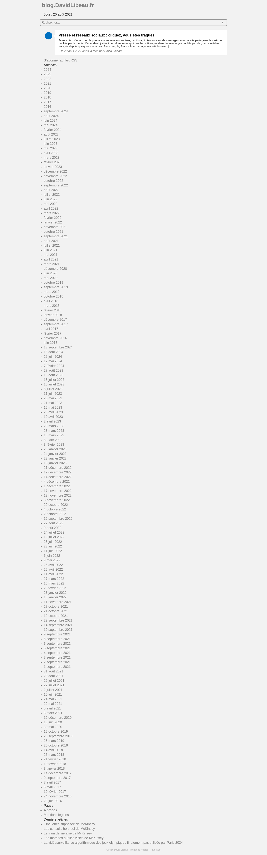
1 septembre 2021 (57, 667)
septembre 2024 (56, 111)
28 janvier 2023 (55, 449)
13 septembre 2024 (58, 347)
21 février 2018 (55, 759)
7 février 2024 (54, 366)
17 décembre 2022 (58, 472)
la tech (94, 51)
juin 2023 (50, 144)
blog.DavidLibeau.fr (68, 5)
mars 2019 (52, 292)
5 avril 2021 (52, 708)
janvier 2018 (53, 315)
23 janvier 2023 (55, 458)
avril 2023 (51, 153)
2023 (47, 74)
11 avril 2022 (53, 574)
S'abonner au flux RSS (61, 60)
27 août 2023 (53, 370)
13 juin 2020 (53, 722)
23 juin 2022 (53, 546)
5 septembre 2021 (57, 648)
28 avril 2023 (53, 412)
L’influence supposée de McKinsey (69, 824)
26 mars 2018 (54, 755)
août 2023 (51, 134)
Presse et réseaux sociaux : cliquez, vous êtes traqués (106, 35)
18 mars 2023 (54, 435)
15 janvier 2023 (55, 463)
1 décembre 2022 (57, 486)
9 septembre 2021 (57, 634)
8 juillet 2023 (53, 389)
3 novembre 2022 (57, 500)
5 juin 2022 (52, 555)
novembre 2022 (55, 176)
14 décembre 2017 (58, 773)
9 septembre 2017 (57, 778)
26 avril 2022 (53, 569)
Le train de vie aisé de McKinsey (68, 833)
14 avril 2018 (53, 750)
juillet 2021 (52, 245)
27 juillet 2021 (54, 685)
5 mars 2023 (53, 440)
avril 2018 (51, 301)
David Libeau (121, 850)
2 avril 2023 (52, 421)
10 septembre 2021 (58, 630)
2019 (47, 93)
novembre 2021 (55, 227)
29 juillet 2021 (54, 680)
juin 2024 (50, 120)
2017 (47, 102)
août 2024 (51, 116)
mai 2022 (50, 204)
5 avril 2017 (52, 787)
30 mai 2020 (53, 727)
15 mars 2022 (54, 583)
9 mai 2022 (52, 560)
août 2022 (51, 190)
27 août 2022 (53, 523)
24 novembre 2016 (58, 796)
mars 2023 (52, 157)
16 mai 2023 (53, 407)
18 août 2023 (53, 375)
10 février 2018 (55, 764)
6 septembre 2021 (57, 643)
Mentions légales (56, 815)
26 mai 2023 (53, 398)
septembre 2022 (56, 185)
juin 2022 (50, 199)
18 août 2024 (53, 352)
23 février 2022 (55, 588)
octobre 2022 (53, 181)
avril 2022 (51, 208)
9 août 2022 (52, 528)
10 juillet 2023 (54, 384)
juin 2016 (50, 343)
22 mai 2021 (53, 704)
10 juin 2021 (53, 694)
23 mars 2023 (54, 430)
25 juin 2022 (53, 542)
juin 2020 (50, 273)
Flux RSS (156, 850)
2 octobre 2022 (55, 514)
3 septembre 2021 (57, 657)
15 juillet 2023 (54, 380)
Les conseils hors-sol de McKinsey (69, 829)
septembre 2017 (56, 324)
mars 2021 (52, 264)
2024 (47, 69)
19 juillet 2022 (54, 537)
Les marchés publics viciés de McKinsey (73, 838)
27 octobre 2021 (56, 606)
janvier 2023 (53, 167)
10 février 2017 (55, 792)
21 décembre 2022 (58, 468)
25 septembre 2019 (58, 736)
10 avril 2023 (53, 417)
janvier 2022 (53, 222)
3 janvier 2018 (54, 768)
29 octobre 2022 (56, 505)
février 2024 (52, 130)
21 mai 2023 (53, 403)
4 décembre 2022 (57, 481)
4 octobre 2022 (55, 509)
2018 (47, 97)
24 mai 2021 (53, 699)
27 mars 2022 (54, 579)
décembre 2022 (55, 171)
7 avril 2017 (52, 782)
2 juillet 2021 (53, 690)
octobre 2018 (53, 296)
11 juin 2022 (53, 551)
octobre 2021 (53, 231)
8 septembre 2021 (57, 639)
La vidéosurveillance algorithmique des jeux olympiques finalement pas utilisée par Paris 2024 (113, 842)
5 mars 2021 (53, 713)
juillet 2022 (52, 194)
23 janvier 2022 (55, 593)
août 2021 (51, 241)
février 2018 (52, 310)
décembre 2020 (55, 268)
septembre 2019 (56, 287)
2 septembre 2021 (57, 662)
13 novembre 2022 (58, 495)
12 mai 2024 (53, 361)
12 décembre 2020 (58, 717)
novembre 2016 (55, 338)
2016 (47, 106)
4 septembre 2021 (57, 653)
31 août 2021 (53, 671)
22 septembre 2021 (58, 620)
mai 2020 (50, 278)
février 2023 (52, 162)
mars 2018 (52, 306)
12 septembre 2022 (58, 518)
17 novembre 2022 (58, 491)
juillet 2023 (52, 139)
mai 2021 (50, 255)
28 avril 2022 (53, 565)
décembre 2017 (55, 319)
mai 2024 (50, 125)
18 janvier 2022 (55, 597)
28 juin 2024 (53, 356)
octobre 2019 (53, 282)
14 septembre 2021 (58, 625)
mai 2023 (50, 148)
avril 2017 (51, 329)
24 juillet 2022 (54, 532)
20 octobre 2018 (56, 745)
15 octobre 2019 (56, 731)
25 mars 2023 (54, 426)
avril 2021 (51, 259)
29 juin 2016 (53, 801)
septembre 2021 (56, 236)
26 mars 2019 (54, 741)
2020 (47, 88)
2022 (47, 79)
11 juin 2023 (53, 393)
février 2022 (52, 218)
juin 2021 (50, 250)
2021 (47, 83)
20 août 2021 (53, 676)
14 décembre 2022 (58, 477)
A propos (50, 810)
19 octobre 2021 (56, 616)
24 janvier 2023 (55, 454)
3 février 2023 (54, 444)
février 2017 (52, 333)
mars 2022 (52, 213)
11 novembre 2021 (58, 602)
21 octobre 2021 (56, 611)
